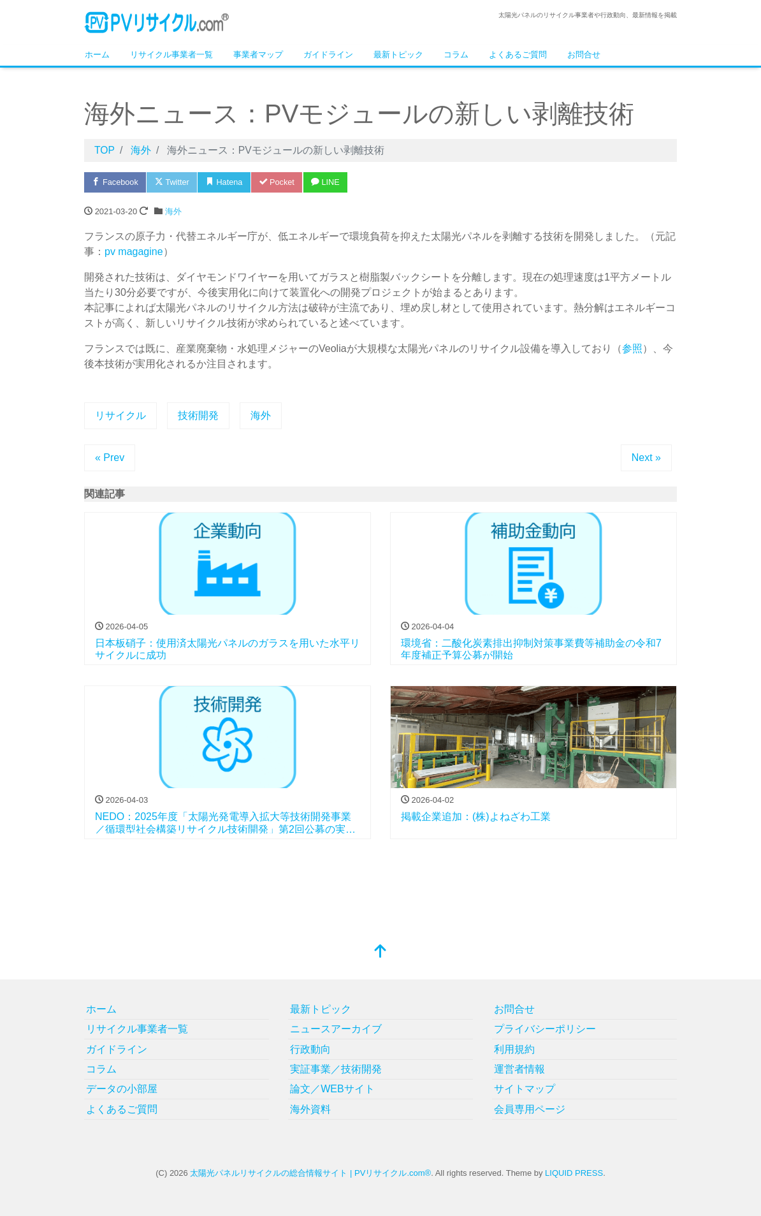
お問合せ (583, 54)
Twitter (174, 182)
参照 (632, 348)
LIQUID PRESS (574, 1173)
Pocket (282, 182)
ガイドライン (328, 54)
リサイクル (120, 415)
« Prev (109, 457)
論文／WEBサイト (332, 1088)
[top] (380, 952)
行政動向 (310, 1049)
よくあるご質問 (518, 54)
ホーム (97, 54)
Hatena (228, 182)
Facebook (116, 182)
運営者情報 (519, 1069)
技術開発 (198, 415)
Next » (646, 457)
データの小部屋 (121, 1088)
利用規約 (514, 1049)
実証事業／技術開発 (336, 1069)
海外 (173, 211)
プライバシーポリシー (545, 1028)
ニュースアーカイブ (336, 1028)
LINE (332, 182)
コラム (456, 54)
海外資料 (310, 1109)
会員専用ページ (529, 1109)
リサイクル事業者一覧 (171, 54)
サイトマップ (524, 1088)
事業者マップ (258, 54)
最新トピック (398, 54)
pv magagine (134, 251)
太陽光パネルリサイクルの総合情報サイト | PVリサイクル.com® (310, 1173)
